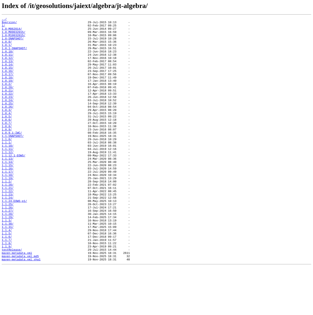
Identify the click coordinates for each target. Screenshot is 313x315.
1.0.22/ (8, 109)
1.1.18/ (8, 207)
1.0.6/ (7, 140)
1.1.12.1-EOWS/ (13, 183)
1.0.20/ (8, 101)
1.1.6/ (7, 281)
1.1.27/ (8, 250)
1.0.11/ (8, 62)
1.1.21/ (8, 222)
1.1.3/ (7, 261)
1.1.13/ (8, 187)
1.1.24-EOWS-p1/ (14, 238)
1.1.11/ (8, 175)
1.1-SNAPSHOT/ (13, 160)
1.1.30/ (8, 265)
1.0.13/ (8, 70)
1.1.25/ (8, 242)
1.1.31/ (8, 269)
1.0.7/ (7, 144)
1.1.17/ (8, 203)
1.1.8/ (7, 289)
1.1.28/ (8, 253)
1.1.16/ (8, 199)
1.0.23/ (8, 113)
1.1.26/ (8, 246)
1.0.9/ (7, 152)
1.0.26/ (8, 125)
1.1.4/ (7, 273)
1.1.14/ (8, 191)
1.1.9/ (7, 292)
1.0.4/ (7, 133)
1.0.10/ (8, 58)
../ (4, 19)
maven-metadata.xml (17, 300)
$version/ (9, 23)
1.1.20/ (8, 218)
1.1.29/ (8, 257)
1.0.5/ (7, 136)
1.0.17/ (8, 86)
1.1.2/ (7, 214)
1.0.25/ (8, 121)
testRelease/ (12, 296)
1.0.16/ (8, 82)
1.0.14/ (8, 74)
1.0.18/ (8, 90)
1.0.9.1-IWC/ (12, 156)
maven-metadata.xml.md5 (20, 304)
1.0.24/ (8, 117)
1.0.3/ (7, 129)
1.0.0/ (7, 47)
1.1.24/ (8, 234)
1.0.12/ (8, 66)
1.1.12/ (8, 179)
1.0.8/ (7, 148)
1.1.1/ (7, 168)
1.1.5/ (7, 277)
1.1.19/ (8, 211)
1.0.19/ (8, 94)
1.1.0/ (7, 164)
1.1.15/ (8, 195)
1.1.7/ (7, 285)
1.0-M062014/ (12, 31)
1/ (3, 27)
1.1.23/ (8, 230)
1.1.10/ (8, 172)
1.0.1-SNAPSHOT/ (14, 55)
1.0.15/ (8, 78)
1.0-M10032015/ (13, 39)
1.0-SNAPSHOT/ (13, 43)
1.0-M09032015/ (13, 35)
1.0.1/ (7, 51)
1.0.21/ (8, 105)
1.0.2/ (7, 97)
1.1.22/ (8, 226)
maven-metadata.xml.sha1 (21, 308)
